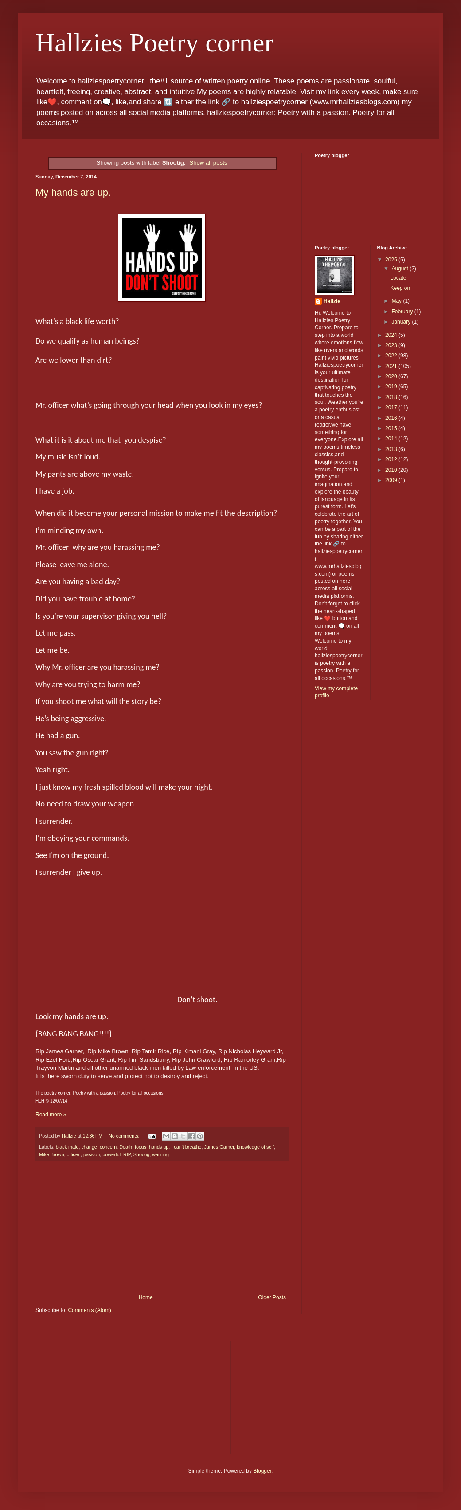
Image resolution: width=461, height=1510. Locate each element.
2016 (391, 418)
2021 (391, 366)
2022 (391, 355)
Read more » (50, 1114)
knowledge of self (255, 1147)
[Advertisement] (161, 1227)
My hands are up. (73, 192)
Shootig (141, 1154)
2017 (391, 407)
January (401, 322)
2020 (391, 376)
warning (160, 1154)
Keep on (400, 288)
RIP (127, 1154)
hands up (158, 1147)
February (402, 311)
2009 (391, 480)
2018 (391, 397)
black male (67, 1147)
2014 (391, 438)
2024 (391, 335)
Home (146, 1297)
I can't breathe (186, 1147)
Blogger (262, 1471)
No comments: (125, 1135)
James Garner (219, 1147)
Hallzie (332, 301)
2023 (391, 345)
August (400, 268)
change (89, 1147)
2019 (391, 386)
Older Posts (272, 1297)
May (397, 301)
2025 (391, 260)
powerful (111, 1154)
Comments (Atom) (89, 1310)
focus (140, 1147)
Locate (398, 278)
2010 (391, 470)
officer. (73, 1154)
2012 (391, 459)
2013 (391, 449)
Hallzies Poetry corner (154, 42)
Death (125, 1147)
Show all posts (208, 162)
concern (108, 1147)
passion (91, 1154)
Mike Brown (51, 1154)
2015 (391, 428)
